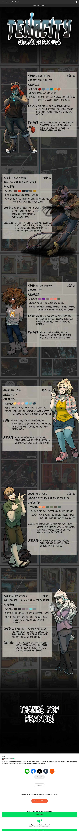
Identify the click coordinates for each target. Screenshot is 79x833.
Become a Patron (39, 801)
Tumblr (45, 771)
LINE (27, 771)
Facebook (33, 771)
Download (39, 814)
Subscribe (40, 777)
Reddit (52, 771)
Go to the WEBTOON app (39, 830)
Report (39, 785)
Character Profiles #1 (12, 2)
